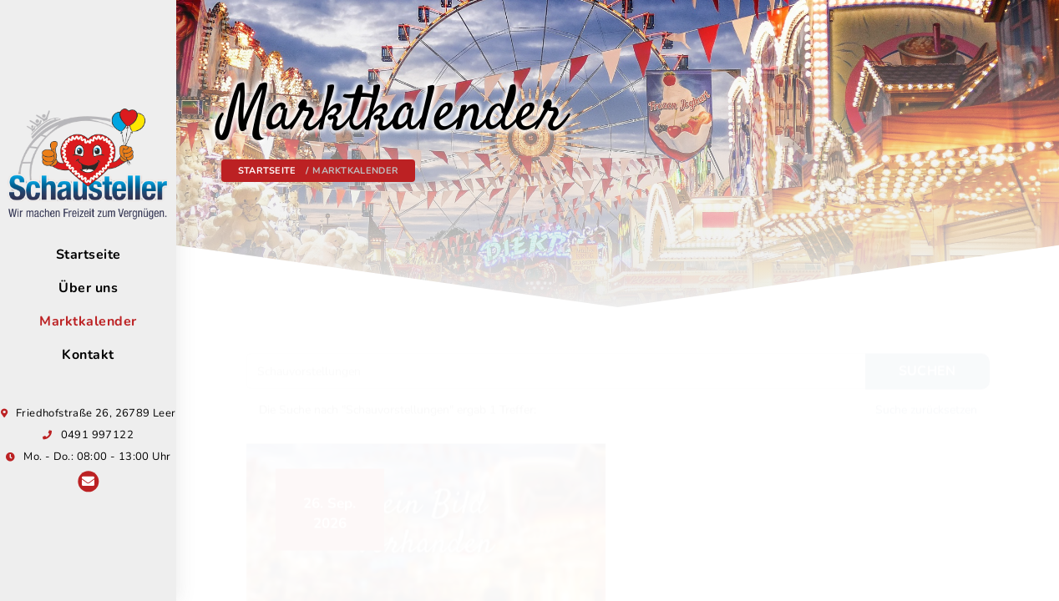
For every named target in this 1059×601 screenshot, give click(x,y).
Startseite (267, 170)
